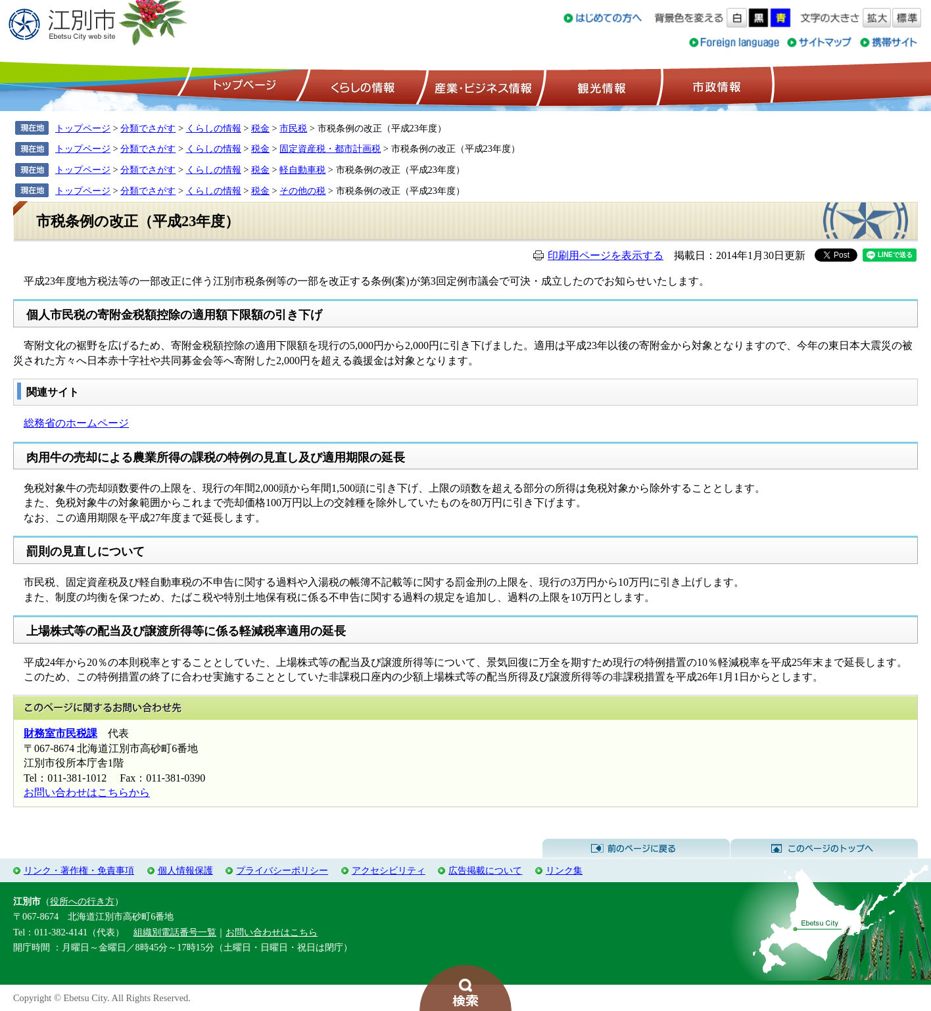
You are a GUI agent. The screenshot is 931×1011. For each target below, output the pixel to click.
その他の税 (302, 190)
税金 (260, 128)
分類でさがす (148, 128)
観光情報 (600, 86)
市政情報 (715, 86)
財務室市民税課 (60, 733)
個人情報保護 (185, 870)
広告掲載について (485, 870)
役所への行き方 (82, 901)
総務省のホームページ (76, 423)
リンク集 (564, 870)
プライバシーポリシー (282, 870)
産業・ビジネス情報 (480, 86)
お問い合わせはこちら (272, 932)
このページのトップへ (824, 848)
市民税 (293, 128)
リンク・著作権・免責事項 (79, 870)
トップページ (242, 86)
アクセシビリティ (388, 870)
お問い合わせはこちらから (87, 792)
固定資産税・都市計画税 (330, 148)
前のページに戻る (636, 848)
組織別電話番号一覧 (174, 932)
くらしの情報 (361, 86)
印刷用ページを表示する (605, 255)
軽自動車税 (302, 169)
